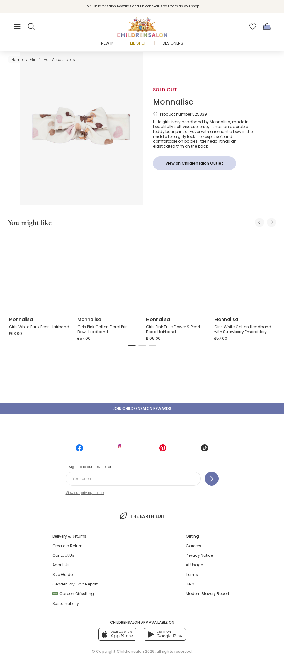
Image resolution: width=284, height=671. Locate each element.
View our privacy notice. (85, 492)
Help (190, 584)
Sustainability (65, 603)
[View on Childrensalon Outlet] (194, 163)
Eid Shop (138, 43)
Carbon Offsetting (73, 593)
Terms (192, 574)
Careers (193, 545)
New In (107, 43)
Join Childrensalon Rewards (142, 408)
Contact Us (63, 555)
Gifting (192, 536)
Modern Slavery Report (207, 593)
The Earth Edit (142, 516)
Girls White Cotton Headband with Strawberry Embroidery (242, 329)
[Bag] (267, 26)
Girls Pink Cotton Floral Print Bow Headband (103, 329)
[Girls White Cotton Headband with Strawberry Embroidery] (244, 272)
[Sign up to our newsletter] (212, 479)
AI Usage (194, 565)
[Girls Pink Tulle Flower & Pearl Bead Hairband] (176, 272)
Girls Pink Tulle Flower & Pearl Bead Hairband (173, 329)
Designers (173, 43)
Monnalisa (173, 102)
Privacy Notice (199, 555)
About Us (60, 565)
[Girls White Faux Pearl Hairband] (39, 272)
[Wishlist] (253, 26)
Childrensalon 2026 (136, 651)
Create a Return (67, 545)
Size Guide (62, 574)
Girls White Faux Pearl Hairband (39, 326)
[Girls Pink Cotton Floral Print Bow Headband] (108, 272)
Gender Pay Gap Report (75, 584)
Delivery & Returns (69, 536)
